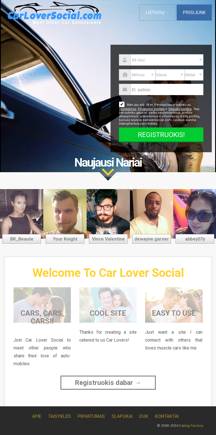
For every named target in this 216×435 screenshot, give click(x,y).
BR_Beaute (21, 239)
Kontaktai (167, 416)
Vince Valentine (108, 239)
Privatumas (91, 416)
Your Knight (65, 239)
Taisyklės (59, 416)
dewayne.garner (151, 239)
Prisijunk (194, 12)
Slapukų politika (180, 109)
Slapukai (122, 416)
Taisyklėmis (127, 109)
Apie (36, 416)
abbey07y (195, 239)
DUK (143, 416)
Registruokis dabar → (108, 383)
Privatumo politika (151, 109)
